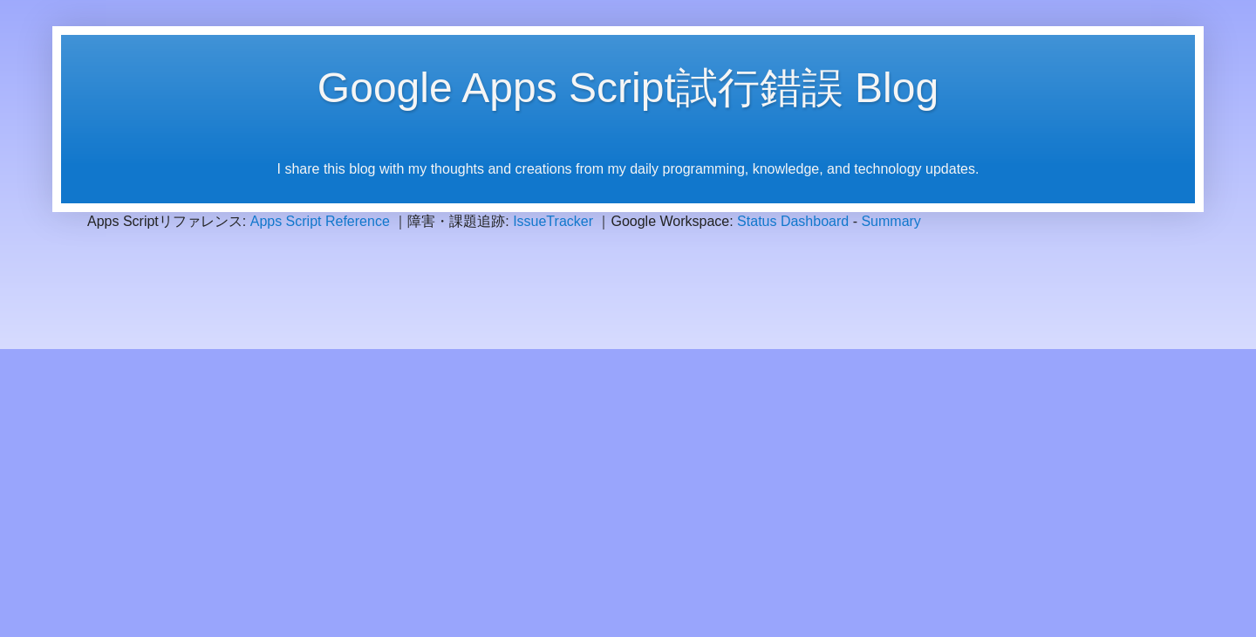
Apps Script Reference (320, 221)
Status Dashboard (793, 221)
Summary (890, 221)
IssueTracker (553, 221)
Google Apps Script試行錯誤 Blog (628, 88)
